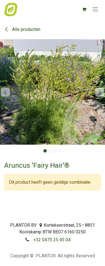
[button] (5, 92)
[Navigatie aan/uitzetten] (95, 9)
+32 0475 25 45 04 (52, 240)
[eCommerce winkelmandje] (84, 9)
